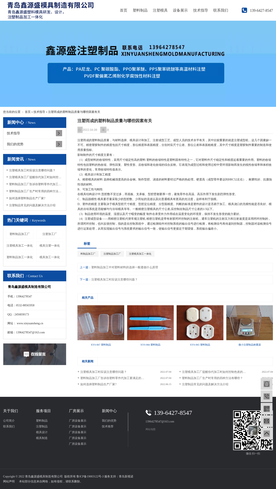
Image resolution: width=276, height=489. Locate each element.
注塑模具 (160, 10)
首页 (123, 10)
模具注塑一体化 (50, 245)
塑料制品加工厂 (20, 234)
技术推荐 (107, 426)
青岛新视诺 (126, 476)
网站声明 (9, 481)
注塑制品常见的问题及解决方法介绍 (32, 205)
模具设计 (42, 432)
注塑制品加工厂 (112, 253)
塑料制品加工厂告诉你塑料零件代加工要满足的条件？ (36, 184)
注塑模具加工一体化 (20, 245)
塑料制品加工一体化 (20, 257)
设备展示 (180, 10)
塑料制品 (140, 10)
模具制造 (42, 438)
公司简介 (9, 420)
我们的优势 (15, 144)
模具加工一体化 (50, 257)
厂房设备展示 (77, 420)
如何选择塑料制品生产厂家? (27, 198)
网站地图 (150, 429)
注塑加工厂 (49, 234)
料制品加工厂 (88, 253)
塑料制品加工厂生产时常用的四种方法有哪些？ (36, 191)
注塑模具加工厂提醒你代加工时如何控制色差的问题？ (36, 177)
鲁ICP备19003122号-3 (90, 476)
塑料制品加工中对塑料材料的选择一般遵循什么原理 (124, 267)
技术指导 (200, 10)
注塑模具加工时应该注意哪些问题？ (32, 170)
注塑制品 (42, 426)
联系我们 (220, 10)
